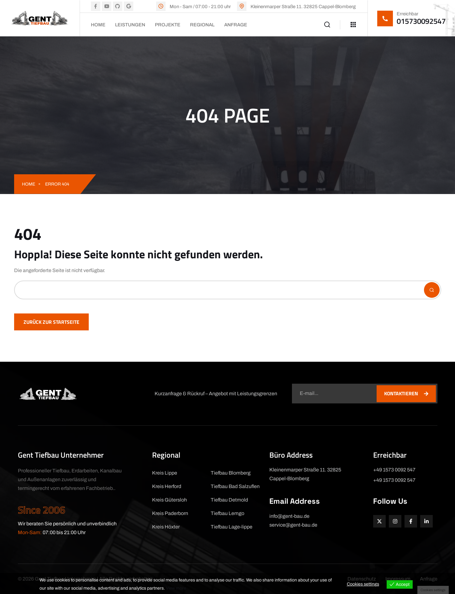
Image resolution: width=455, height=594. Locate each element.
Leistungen (130, 24)
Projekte (167, 24)
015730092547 (421, 21)
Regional (202, 24)
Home (98, 24)
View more (176, 588)
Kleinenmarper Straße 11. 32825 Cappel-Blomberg (303, 6)
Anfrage (235, 24)
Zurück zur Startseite (51, 322)
